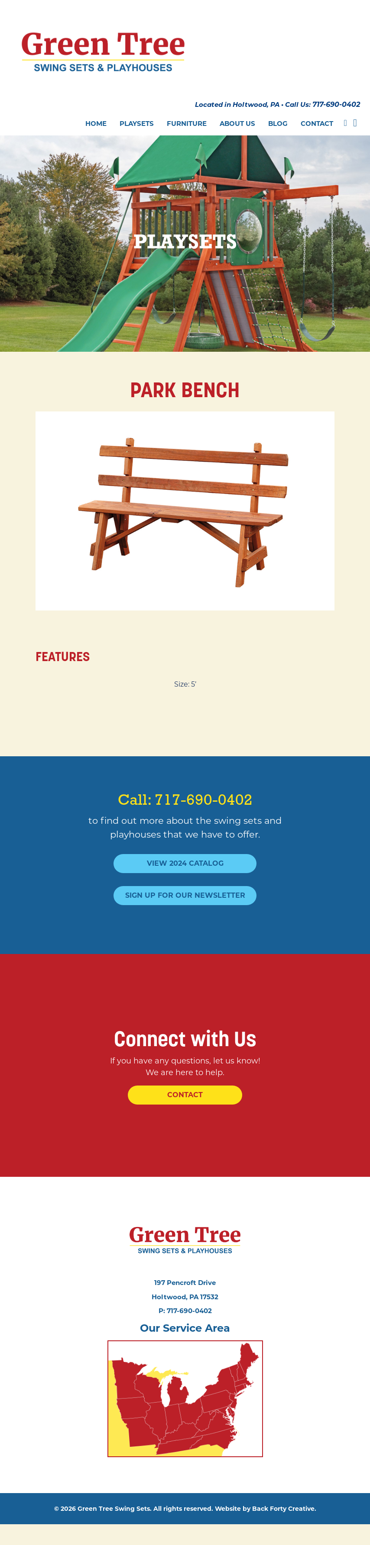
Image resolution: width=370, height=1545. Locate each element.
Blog (278, 99)
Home (96, 99)
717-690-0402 (334, 83)
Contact (317, 99)
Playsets (137, 99)
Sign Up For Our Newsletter (185, 879)
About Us (237, 99)
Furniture (187, 99)
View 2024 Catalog (185, 847)
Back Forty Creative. (284, 1529)
